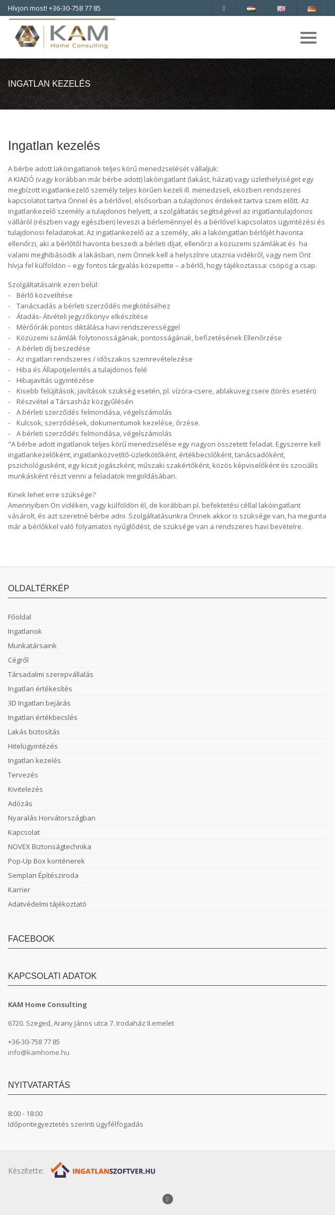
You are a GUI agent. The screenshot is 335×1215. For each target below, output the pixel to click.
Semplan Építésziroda (43, 875)
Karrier (19, 889)
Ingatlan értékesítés (40, 688)
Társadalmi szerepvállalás (50, 674)
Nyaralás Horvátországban (52, 818)
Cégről (18, 660)
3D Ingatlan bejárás (39, 703)
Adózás (20, 803)
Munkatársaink (32, 645)
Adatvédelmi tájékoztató (47, 904)
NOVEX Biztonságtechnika (49, 846)
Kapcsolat (24, 832)
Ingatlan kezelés (34, 760)
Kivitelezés (25, 789)
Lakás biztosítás (34, 731)
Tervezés (23, 775)
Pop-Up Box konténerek (46, 861)
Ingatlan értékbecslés (43, 717)
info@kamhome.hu (39, 1052)
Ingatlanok (25, 631)
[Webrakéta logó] (104, 1169)
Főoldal (19, 617)
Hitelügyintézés (33, 746)
